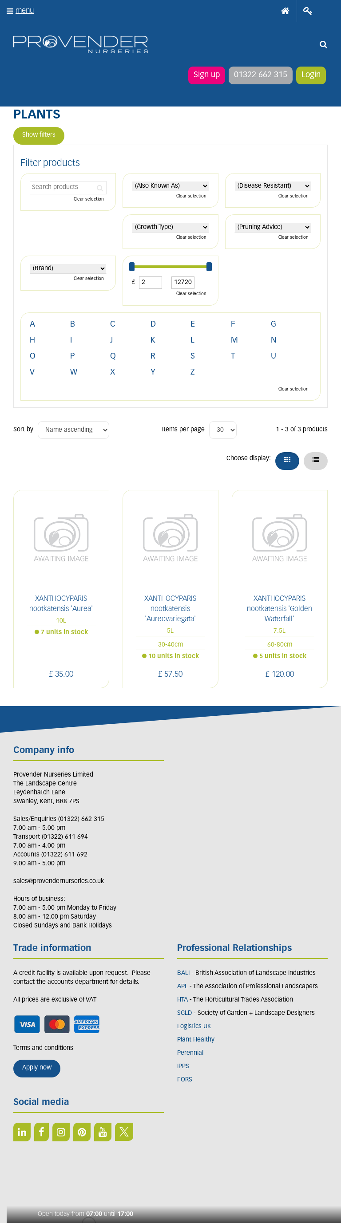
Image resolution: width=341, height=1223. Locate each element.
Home (285, 11)
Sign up (207, 75)
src (323, 44)
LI (22, 1132)
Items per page (183, 429)
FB (41, 1132)
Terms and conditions (43, 1048)
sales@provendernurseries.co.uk (58, 881)
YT (102, 1132)
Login (311, 75)
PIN (82, 1132)
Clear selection (89, 199)
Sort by (23, 429)
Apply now (37, 1068)
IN (61, 1132)
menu (25, 11)
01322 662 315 (260, 75)
